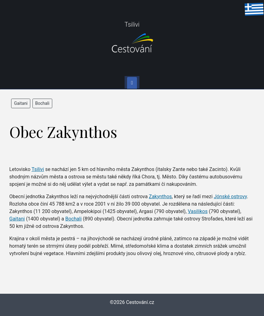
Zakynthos (160, 196)
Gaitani (21, 103)
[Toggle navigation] (132, 83)
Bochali (42, 103)
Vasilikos (198, 211)
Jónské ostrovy (230, 196)
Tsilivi (38, 169)
